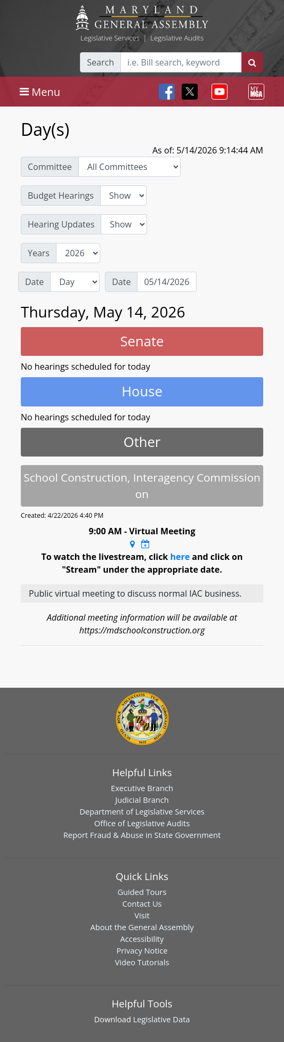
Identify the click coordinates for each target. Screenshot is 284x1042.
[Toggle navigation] (40, 91)
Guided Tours (141, 891)
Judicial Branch (142, 799)
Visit (141, 915)
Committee (50, 167)
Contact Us (141, 903)
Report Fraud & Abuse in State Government (142, 834)
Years (39, 253)
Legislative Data (161, 1019)
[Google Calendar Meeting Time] (145, 544)
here (180, 557)
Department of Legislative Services (142, 811)
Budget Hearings (61, 195)
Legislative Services (110, 38)
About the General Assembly (141, 927)
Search (100, 62)
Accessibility (142, 938)
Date (34, 282)
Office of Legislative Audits (142, 823)
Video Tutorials (142, 962)
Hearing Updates (61, 224)
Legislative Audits (177, 38)
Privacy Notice (141, 950)
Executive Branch (142, 788)
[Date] (167, 282)
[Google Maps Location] (132, 544)
